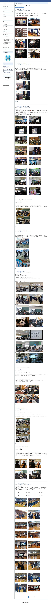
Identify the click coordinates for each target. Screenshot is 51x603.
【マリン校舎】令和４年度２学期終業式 (21, 446)
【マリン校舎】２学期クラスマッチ (21, 483)
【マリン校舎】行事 (28, 10)
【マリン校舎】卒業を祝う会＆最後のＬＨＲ (22, 106)
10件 (23, 7)
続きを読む (16, 101)
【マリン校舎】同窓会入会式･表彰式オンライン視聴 (23, 199)
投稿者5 (21, 10)
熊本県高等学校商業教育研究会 (7, 69)
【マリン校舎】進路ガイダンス (20, 271)
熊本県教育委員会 (6, 66)
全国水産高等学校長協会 (6, 72)
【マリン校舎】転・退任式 (19, 9)
